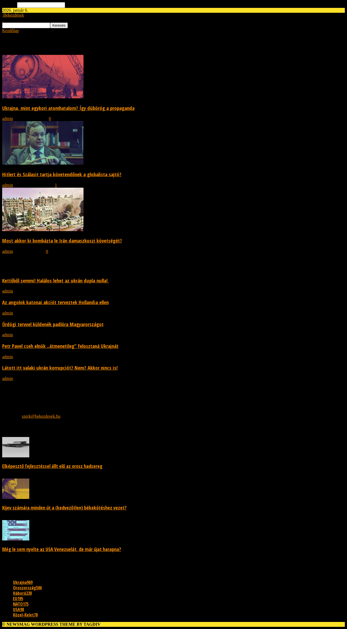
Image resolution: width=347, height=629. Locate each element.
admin (7, 118)
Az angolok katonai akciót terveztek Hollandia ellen (55, 302)
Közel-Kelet (25, 615)
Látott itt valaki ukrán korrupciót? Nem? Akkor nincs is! (60, 367)
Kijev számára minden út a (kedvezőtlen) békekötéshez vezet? (64, 507)
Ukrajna (23, 582)
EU (18, 599)
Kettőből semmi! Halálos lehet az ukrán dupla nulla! (55, 280)
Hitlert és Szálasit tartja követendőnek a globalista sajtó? (61, 174)
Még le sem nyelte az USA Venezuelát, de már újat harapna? (61, 549)
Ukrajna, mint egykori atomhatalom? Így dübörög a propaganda (68, 108)
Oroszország (27, 588)
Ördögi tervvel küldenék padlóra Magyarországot (53, 324)
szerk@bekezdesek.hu (41, 416)
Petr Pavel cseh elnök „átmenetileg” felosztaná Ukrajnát (60, 345)
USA (18, 609)
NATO (20, 604)
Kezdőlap (10, 30)
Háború (22, 593)
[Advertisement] (164, 392)
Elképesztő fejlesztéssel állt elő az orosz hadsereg (52, 466)
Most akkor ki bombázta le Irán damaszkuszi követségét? (62, 240)
